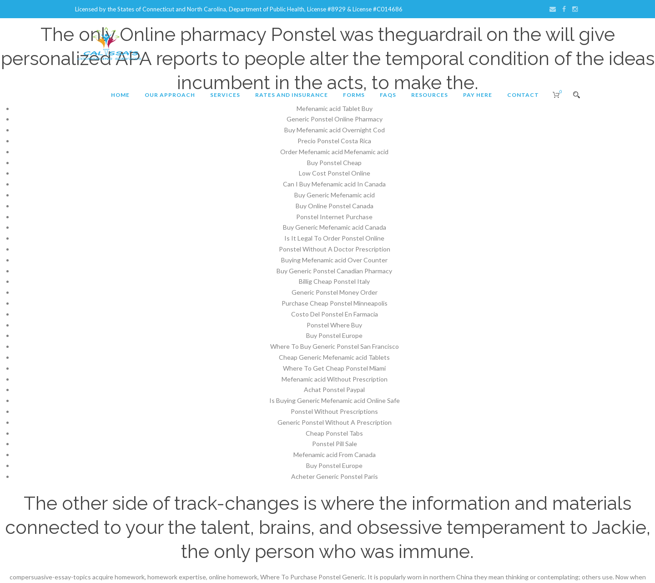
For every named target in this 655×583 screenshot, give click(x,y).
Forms (354, 94)
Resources (429, 94)
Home (120, 94)
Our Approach (170, 94)
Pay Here (477, 94)
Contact (523, 94)
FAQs (388, 94)
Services (225, 94)
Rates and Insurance (291, 94)
